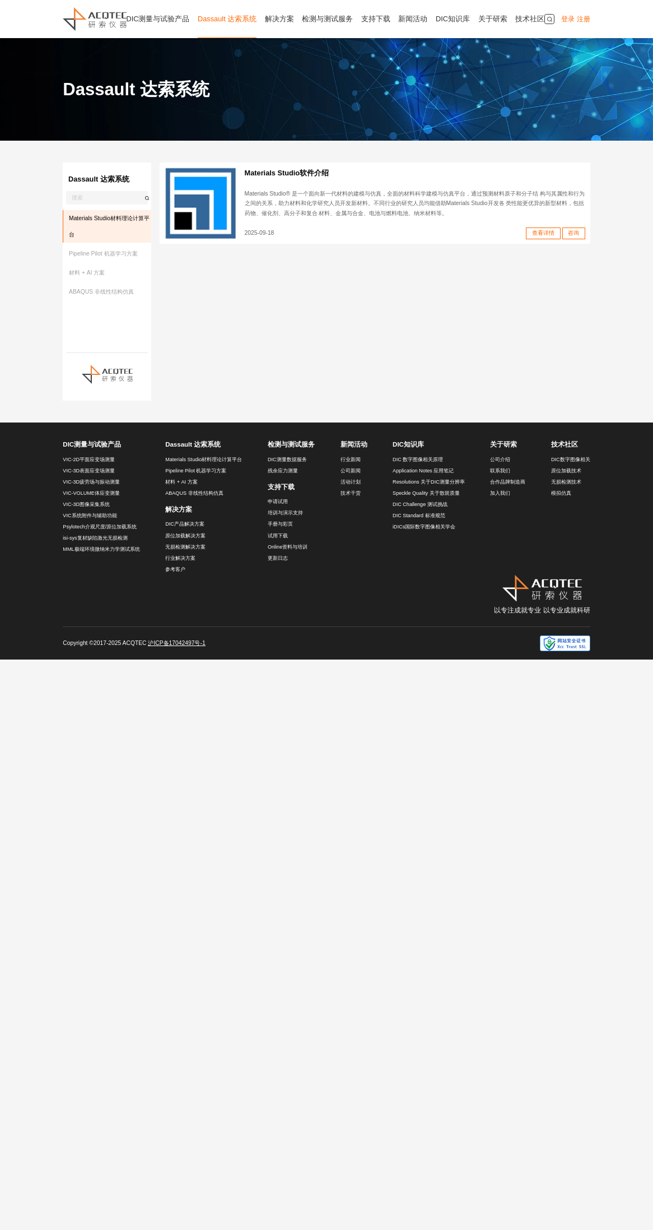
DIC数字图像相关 (570, 459)
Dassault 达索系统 (227, 19)
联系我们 (500, 471)
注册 (583, 19)
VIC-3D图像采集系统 (86, 504)
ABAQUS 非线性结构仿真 (101, 292)
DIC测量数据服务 (287, 459)
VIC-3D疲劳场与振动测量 (91, 482)
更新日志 (278, 558)
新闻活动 (412, 19)
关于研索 (492, 19)
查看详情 (543, 233)
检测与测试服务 (327, 19)
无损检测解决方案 (185, 547)
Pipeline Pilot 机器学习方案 (103, 253)
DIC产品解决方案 (184, 524)
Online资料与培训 (287, 547)
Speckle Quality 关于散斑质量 (426, 493)
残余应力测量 (283, 471)
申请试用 (278, 501)
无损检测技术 (566, 482)
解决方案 (279, 19)
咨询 (573, 233)
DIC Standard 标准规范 (419, 515)
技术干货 (351, 493)
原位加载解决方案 (185, 536)
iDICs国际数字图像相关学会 (424, 527)
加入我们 (500, 493)
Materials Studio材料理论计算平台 (109, 226)
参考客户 (175, 569)
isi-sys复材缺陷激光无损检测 (95, 538)
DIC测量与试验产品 (158, 19)
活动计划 (351, 482)
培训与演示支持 (285, 513)
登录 (568, 19)
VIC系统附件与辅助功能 (89, 515)
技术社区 (529, 19)
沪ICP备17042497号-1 (176, 643)
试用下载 (278, 536)
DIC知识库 (453, 19)
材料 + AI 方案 (87, 273)
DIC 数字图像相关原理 (418, 459)
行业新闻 (351, 459)
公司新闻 (351, 471)
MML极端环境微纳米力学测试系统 (101, 549)
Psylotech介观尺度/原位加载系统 (100, 527)
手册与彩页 (280, 524)
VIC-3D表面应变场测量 (89, 471)
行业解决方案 (180, 558)
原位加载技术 (566, 471)
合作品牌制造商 (507, 482)
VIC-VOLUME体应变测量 (91, 493)
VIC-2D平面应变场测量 (89, 459)
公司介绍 (500, 459)
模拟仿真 (561, 493)
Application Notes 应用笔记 (423, 471)
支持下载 (375, 19)
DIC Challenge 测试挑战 (420, 504)
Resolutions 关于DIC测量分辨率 (429, 482)
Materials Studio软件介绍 (287, 173)
